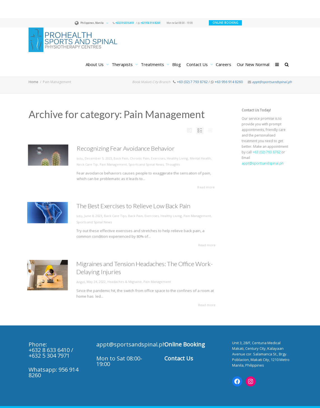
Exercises (159, 158)
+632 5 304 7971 (49, 355)
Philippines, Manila (92, 22)
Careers (223, 64)
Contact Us (197, 64)
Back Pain (121, 158)
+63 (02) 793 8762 (267, 152)
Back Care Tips (116, 217)
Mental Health (202, 158)
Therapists (123, 64)
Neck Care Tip (86, 164)
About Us (95, 64)
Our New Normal (253, 64)
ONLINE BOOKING (225, 23)
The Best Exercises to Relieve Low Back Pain (132, 208)
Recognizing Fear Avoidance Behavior (125, 148)
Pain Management (113, 164)
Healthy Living (179, 158)
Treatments (153, 64)
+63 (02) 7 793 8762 (192, 81)
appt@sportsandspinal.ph (272, 81)
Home (33, 81)
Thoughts (174, 164)
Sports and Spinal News (147, 164)
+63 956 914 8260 (150, 22)
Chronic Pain (140, 158)
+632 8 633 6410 (124, 22)
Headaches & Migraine (124, 282)
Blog (176, 64)
